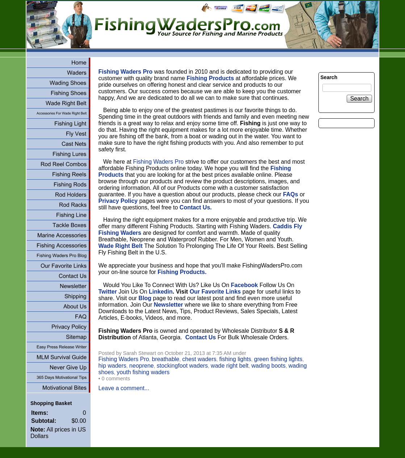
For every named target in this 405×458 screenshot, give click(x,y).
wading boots (268, 366)
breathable (165, 359)
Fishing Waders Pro (158, 162)
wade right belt (230, 366)
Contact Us (200, 337)
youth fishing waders (143, 372)
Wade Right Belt (121, 246)
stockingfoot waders (182, 366)
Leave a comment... (123, 388)
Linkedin (161, 292)
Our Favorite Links (215, 292)
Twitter (107, 292)
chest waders (199, 359)
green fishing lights (278, 359)
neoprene (141, 366)
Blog (144, 298)
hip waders (112, 366)
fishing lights (235, 359)
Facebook (244, 285)
